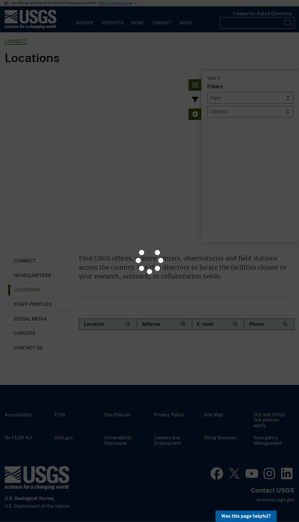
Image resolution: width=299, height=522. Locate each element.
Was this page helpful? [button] (246, 516)
